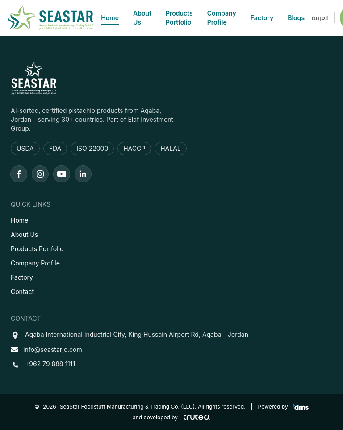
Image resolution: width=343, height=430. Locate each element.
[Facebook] (19, 174)
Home (110, 18)
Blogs (296, 17)
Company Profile (221, 17)
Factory (262, 17)
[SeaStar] (50, 17)
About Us (142, 17)
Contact (22, 291)
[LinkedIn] (83, 174)
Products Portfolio (179, 17)
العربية (320, 17)
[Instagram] (40, 174)
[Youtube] (62, 174)
